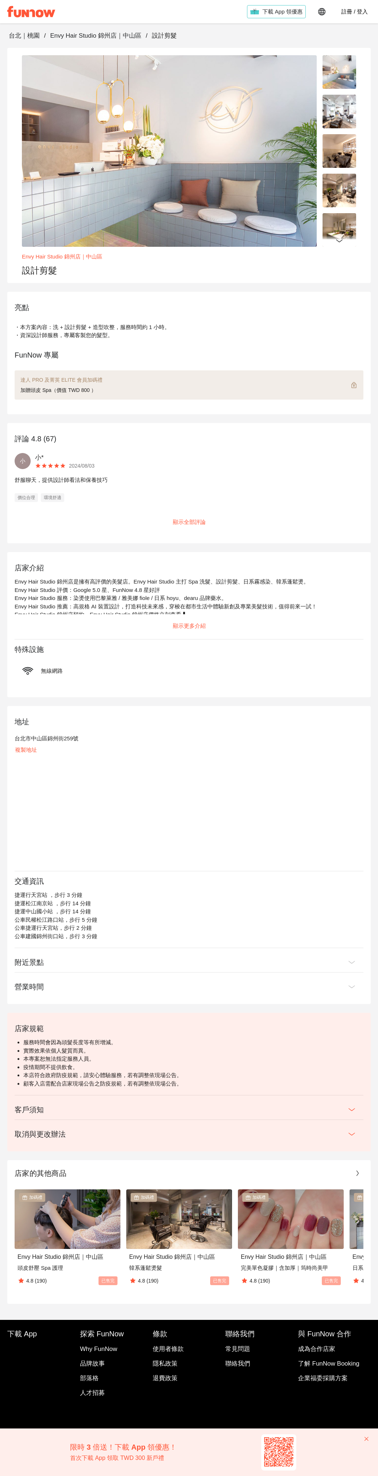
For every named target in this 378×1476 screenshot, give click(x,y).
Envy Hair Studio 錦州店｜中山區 (95, 35)
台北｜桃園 (24, 35)
